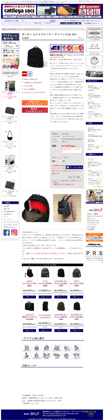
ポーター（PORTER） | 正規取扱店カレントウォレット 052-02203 (10, 194)
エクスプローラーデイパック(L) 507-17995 (60, 283)
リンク (6, 217)
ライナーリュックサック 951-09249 (77, 283)
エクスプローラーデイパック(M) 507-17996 (61, 317)
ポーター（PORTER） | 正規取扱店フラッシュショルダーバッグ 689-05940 (10, 169)
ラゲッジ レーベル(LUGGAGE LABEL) (94, 53)
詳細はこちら (29, 297)
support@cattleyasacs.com (56, 415)
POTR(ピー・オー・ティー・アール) (94, 67)
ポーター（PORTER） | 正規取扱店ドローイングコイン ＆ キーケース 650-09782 (10, 120)
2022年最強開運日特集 (95, 136)
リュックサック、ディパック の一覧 (34, 92)
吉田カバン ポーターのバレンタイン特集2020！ (95, 147)
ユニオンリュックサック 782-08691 (29, 283)
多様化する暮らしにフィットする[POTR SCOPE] (95, 88)
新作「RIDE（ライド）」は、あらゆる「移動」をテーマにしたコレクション (95, 106)
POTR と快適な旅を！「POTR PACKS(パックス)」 (95, 97)
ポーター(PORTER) (94, 39)
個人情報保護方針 (9, 211)
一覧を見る (99, 186)
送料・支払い (87, 20)
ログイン (66, 20)
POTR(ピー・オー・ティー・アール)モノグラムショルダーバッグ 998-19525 (10, 145)
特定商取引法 (8, 214)
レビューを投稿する (29, 89)
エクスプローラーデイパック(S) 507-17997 (76, 317)
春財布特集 (91, 141)
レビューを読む (28, 85)
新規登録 (73, 20)
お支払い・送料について (31, 79)
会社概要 (6, 206)
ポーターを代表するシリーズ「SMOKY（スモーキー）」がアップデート (95, 116)
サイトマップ (96, 20)
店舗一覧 (6, 209)
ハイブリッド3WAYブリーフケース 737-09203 (29, 317)
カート (79, 20)
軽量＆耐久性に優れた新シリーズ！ (95, 130)
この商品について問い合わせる (33, 82)
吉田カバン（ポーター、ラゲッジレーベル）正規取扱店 (53, 5)
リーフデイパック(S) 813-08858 (45, 283)
